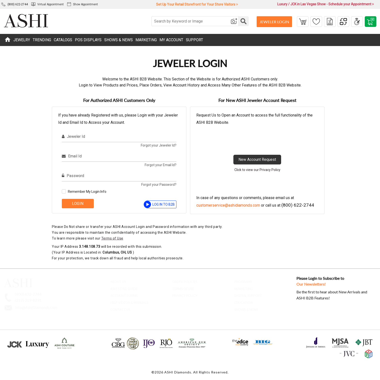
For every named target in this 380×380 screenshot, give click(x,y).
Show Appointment (82, 4)
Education (243, 300)
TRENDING (42, 40)
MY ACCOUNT (171, 40)
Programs (243, 279)
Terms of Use (112, 238)
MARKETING (146, 40)
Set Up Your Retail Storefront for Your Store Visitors (197, 4)
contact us (120, 308)
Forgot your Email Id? (160, 165)
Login (78, 203)
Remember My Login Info (87, 192)
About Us (118, 279)
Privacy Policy (184, 293)
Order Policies (184, 279)
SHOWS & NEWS (118, 40)
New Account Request (257, 159)
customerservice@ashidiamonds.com (228, 205)
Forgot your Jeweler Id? (158, 145)
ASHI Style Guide (123, 286)
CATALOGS (63, 40)
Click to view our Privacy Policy (257, 170)
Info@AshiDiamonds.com (36, 305)
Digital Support (248, 293)
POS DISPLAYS (88, 40)
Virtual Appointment (47, 4)
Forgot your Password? (158, 184)
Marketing (243, 286)
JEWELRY (21, 40)
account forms (124, 293)
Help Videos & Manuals (129, 300)
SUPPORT (194, 40)
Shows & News (246, 308)
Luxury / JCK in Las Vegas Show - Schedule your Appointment (325, 4)
